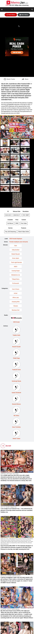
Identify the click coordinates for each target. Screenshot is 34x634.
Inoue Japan (15, 258)
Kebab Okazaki (16, 254)
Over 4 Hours (15, 289)
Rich (15, 245)
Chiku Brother (15, 250)
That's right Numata (16, 262)
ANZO (15, 266)
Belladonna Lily (15, 275)
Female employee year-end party (18, 241)
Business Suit (15, 310)
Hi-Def (15, 293)
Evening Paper (16, 270)
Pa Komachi (15, 283)
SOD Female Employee (15, 238)
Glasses (15, 306)
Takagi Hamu (15, 279)
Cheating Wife (15, 301)
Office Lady (16, 297)
